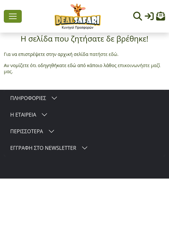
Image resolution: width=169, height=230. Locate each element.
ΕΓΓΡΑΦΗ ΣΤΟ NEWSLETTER (43, 147)
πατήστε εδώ (103, 54)
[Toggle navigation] (13, 16)
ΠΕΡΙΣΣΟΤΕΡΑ (26, 131)
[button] (160, 18)
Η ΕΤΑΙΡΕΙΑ (23, 114)
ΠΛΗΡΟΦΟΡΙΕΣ (28, 98)
